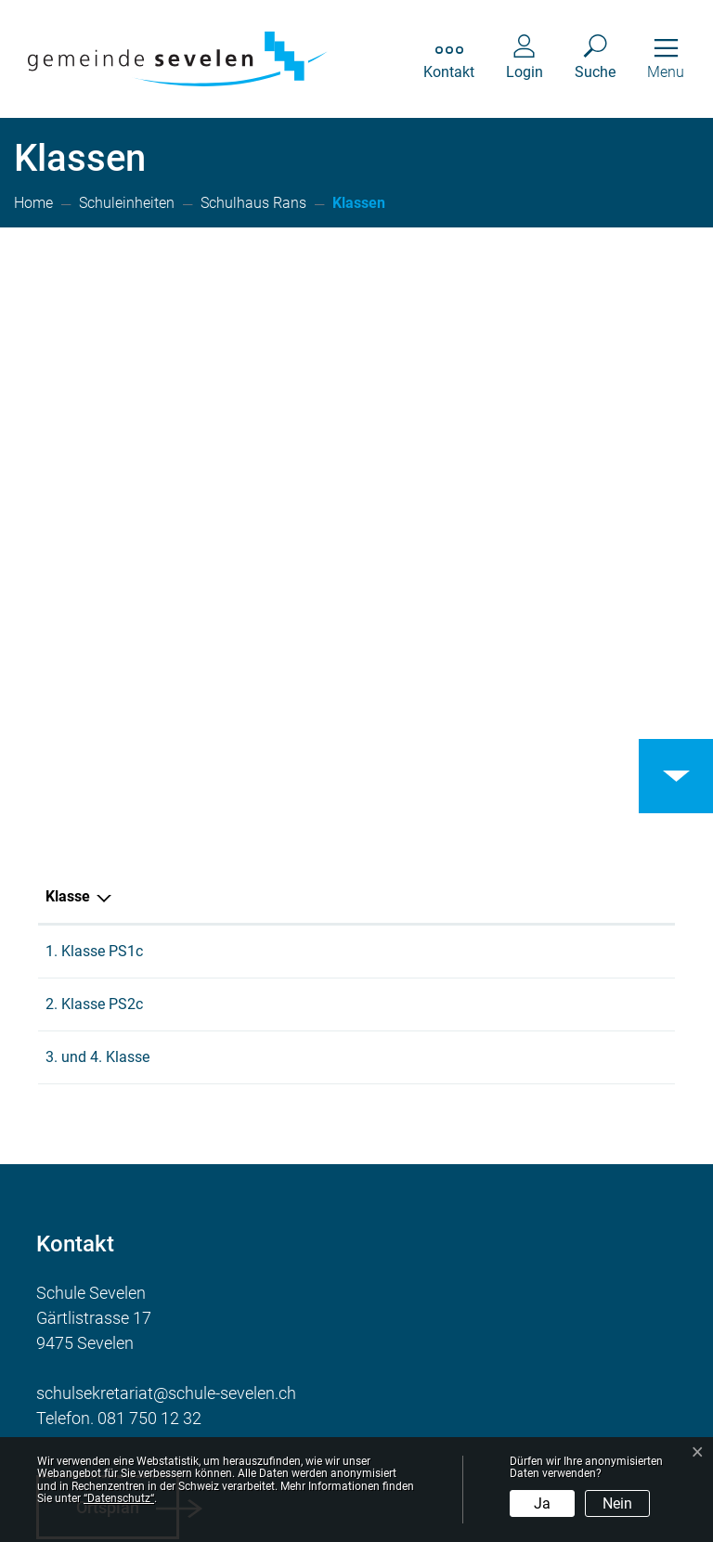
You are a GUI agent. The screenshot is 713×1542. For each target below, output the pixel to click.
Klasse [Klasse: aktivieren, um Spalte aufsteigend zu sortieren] (67, 563)
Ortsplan (107, 1174)
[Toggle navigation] (665, 58)
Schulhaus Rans (536, 618)
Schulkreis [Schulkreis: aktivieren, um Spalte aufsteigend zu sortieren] (518, 563)
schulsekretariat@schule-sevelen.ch (166, 1059)
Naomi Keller (283, 671)
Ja (542, 1503)
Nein (617, 1503)
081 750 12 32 (149, 1085)
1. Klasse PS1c (94, 618)
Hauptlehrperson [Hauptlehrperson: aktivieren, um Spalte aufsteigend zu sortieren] (297, 563)
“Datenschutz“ (119, 1498)
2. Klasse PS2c (94, 671)
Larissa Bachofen (298, 618)
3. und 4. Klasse (97, 723)
